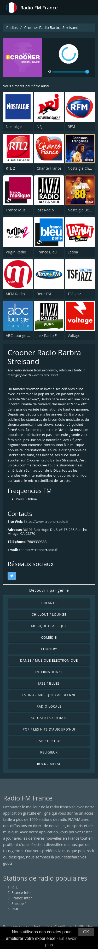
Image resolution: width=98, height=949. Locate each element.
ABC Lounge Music (21, 335)
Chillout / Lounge (49, 614)
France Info (21, 892)
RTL (14, 887)
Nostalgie (14, 126)
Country (49, 649)
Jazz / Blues (49, 683)
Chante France (49, 168)
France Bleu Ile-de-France (58, 252)
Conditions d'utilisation (74, 926)
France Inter (21, 897)
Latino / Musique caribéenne (49, 695)
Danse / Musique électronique (49, 660)
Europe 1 (19, 903)
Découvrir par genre (49, 590)
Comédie (49, 637)
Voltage (74, 335)
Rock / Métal (49, 764)
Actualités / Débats (49, 718)
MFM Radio (15, 293)
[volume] (71, 72)
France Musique (19, 209)
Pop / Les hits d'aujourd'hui (49, 729)
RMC (15, 908)
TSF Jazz (74, 293)
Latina (73, 252)
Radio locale (49, 706)
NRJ (40, 126)
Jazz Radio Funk (50, 335)
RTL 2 (10, 168)
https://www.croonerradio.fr (46, 521)
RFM (71, 126)
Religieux (49, 752)
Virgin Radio (16, 252)
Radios (12, 27)
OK (86, 932)
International (48, 672)
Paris (20, 499)
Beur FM (44, 293)
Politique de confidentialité (26, 926)
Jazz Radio (45, 209)
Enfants (48, 603)
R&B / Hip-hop (49, 741)
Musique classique (49, 626)
